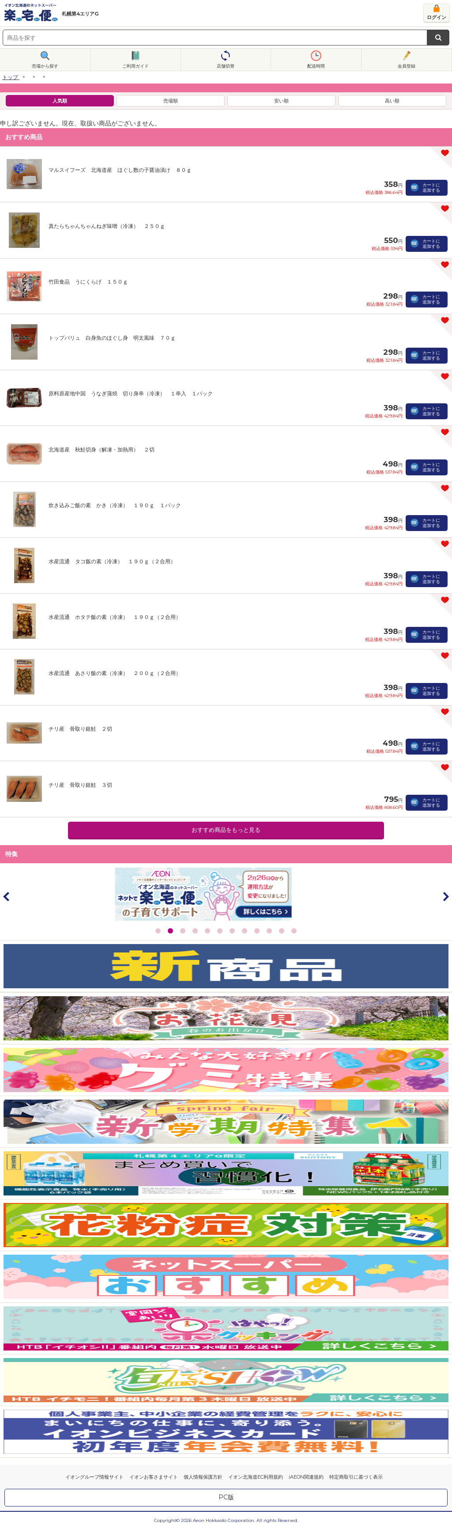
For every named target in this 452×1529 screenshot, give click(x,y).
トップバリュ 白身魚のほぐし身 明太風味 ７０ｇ (112, 337)
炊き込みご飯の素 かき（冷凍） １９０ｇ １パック (115, 505)
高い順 (392, 101)
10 (269, 930)
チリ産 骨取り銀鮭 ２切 (80, 728)
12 (294, 930)
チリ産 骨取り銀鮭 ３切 (80, 785)
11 (281, 930)
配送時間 (316, 66)
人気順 (60, 101)
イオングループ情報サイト (94, 1477)
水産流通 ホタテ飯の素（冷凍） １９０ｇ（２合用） (115, 617)
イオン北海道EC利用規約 (255, 1477)
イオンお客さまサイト (153, 1477)
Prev (6, 896)
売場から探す (45, 66)
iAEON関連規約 (306, 1477)
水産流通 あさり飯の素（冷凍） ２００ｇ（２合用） (115, 673)
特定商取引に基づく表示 (356, 1477)
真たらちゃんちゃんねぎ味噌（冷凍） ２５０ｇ (107, 226)
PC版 (226, 1497)
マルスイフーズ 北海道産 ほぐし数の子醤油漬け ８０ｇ (120, 170)
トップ (10, 77)
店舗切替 (225, 66)
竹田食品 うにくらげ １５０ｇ (88, 281)
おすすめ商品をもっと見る (226, 830)
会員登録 (406, 66)
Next (445, 896)
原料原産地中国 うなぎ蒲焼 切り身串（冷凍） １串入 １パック (131, 393)
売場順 (170, 101)
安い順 (281, 101)
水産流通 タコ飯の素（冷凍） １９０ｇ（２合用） (112, 561)
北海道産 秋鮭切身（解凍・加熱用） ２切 (101, 449)
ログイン (436, 17)
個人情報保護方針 (203, 1477)
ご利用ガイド (135, 66)
